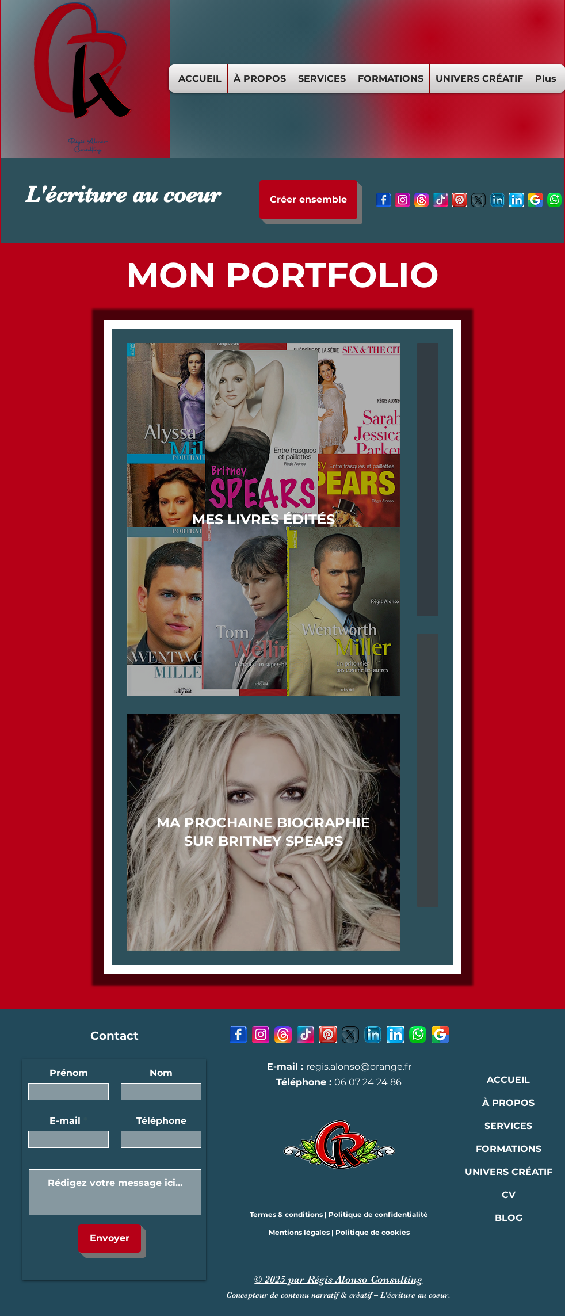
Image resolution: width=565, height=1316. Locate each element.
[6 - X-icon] (478, 200)
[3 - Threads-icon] (421, 200)
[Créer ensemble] (308, 199)
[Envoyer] (109, 1238)
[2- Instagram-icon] (402, 200)
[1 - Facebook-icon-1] (383, 200)
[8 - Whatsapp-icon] (554, 200)
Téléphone (161, 1121)
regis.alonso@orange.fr (358, 1066)
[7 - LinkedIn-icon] (497, 200)
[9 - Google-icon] (535, 200)
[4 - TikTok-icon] (440, 200)
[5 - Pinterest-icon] (459, 200)
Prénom (68, 1073)
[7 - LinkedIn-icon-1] (516, 200)
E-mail (65, 1121)
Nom (161, 1073)
